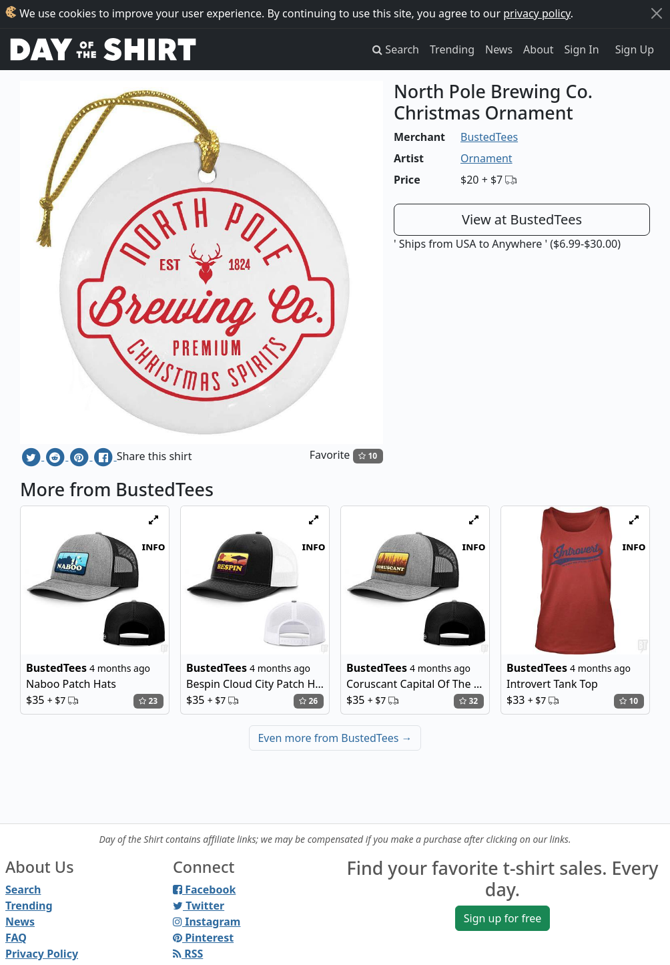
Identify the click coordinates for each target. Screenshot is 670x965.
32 (468, 701)
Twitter (198, 905)
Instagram (206, 921)
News (499, 49)
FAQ (16, 937)
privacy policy (537, 13)
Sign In (582, 49)
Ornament (486, 158)
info (153, 546)
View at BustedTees (522, 219)
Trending (452, 49)
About (538, 49)
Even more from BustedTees (335, 738)
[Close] (657, 13)
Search (23, 889)
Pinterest (203, 937)
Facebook (204, 889)
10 (367, 455)
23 (148, 701)
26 (308, 701)
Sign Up (634, 49)
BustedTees (489, 137)
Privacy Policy (41, 953)
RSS (188, 953)
